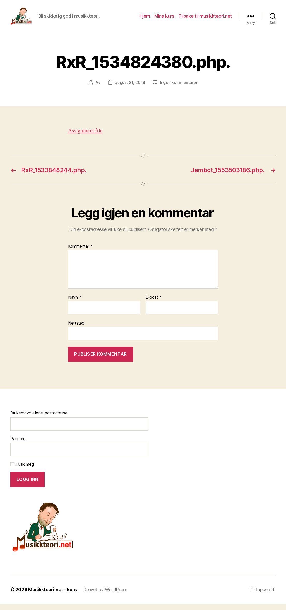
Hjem (145, 18)
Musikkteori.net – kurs (52, 595)
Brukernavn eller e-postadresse (38, 418)
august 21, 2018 (130, 88)
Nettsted (76, 329)
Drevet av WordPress (105, 595)
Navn (74, 303)
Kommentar (80, 252)
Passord (18, 444)
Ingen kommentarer (178, 88)
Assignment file (85, 136)
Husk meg (22, 470)
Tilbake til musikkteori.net (205, 18)
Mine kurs (164, 18)
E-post (154, 303)
